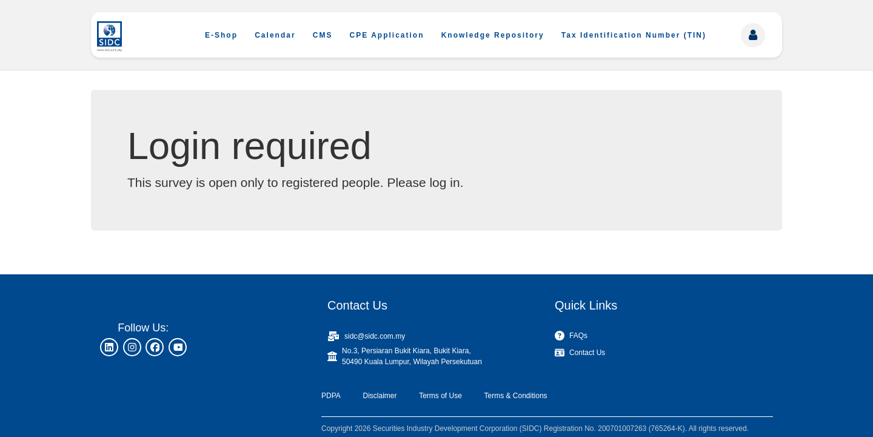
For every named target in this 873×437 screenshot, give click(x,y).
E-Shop (221, 35)
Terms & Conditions (515, 395)
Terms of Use (440, 395)
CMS (323, 35)
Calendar (275, 35)
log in (444, 182)
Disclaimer (379, 395)
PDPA (331, 395)
